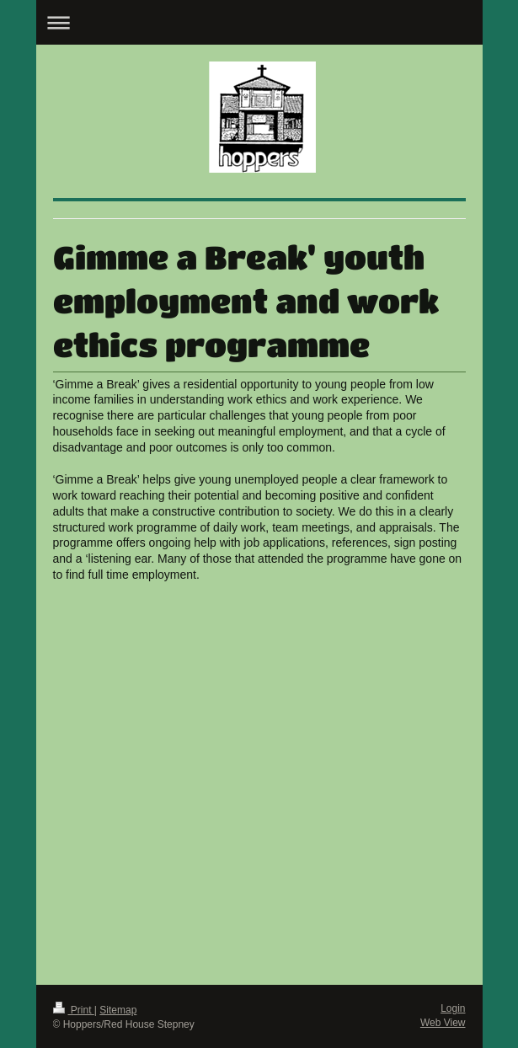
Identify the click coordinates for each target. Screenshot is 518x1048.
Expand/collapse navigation (259, 22)
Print (73, 1010)
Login (453, 1008)
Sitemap (117, 1010)
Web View (443, 1023)
